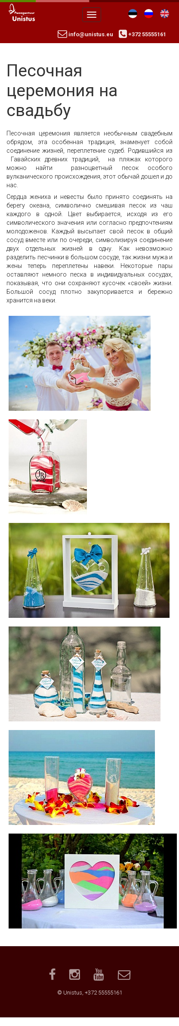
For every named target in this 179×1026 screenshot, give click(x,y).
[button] (80, 362)
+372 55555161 (142, 34)
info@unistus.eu (85, 34)
